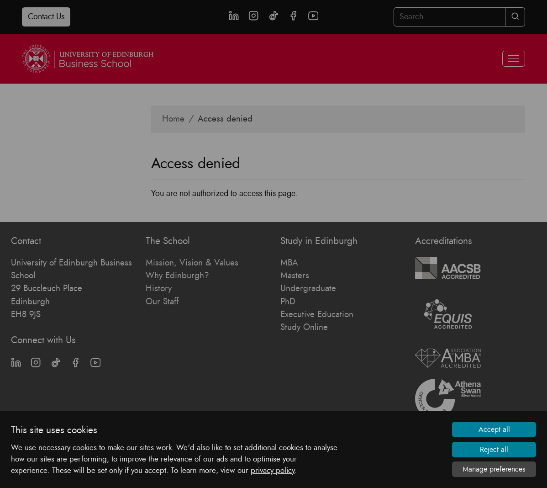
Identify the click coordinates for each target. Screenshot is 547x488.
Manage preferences (494, 469)
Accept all (494, 429)
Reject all (494, 449)
